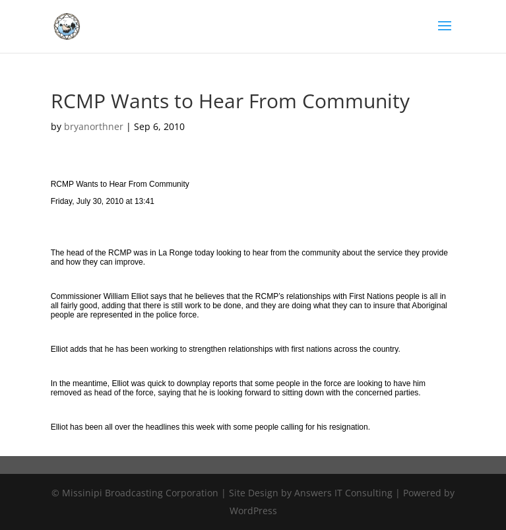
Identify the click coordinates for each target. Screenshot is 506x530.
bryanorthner (93, 126)
